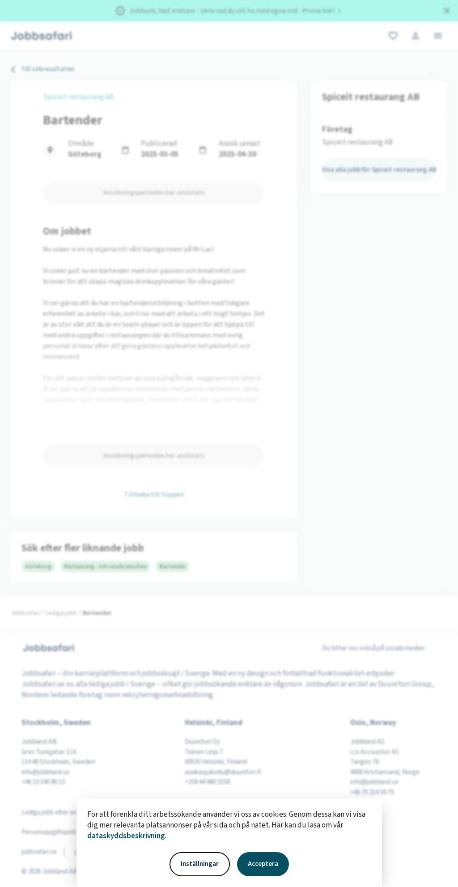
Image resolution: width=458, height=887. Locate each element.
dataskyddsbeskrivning (126, 836)
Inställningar (200, 864)
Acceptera (263, 864)
